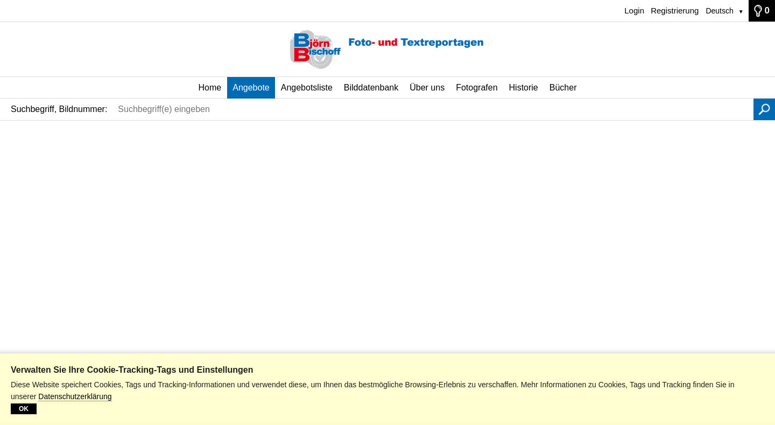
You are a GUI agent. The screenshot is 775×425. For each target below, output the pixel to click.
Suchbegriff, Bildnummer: (59, 109)
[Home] (387, 49)
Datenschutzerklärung (74, 396)
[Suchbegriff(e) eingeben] (432, 109)
